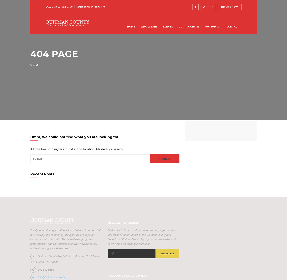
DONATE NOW (229, 7)
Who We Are (149, 26)
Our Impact (213, 26)
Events (168, 26)
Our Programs (189, 26)
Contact (232, 26)
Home (131, 26)
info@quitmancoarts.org (91, 6)
